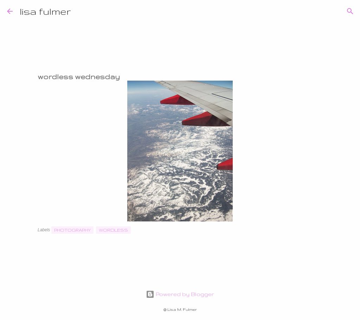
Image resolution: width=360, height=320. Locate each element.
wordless (113, 230)
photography (72, 230)
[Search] (81, 11)
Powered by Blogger (180, 294)
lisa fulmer (45, 11)
